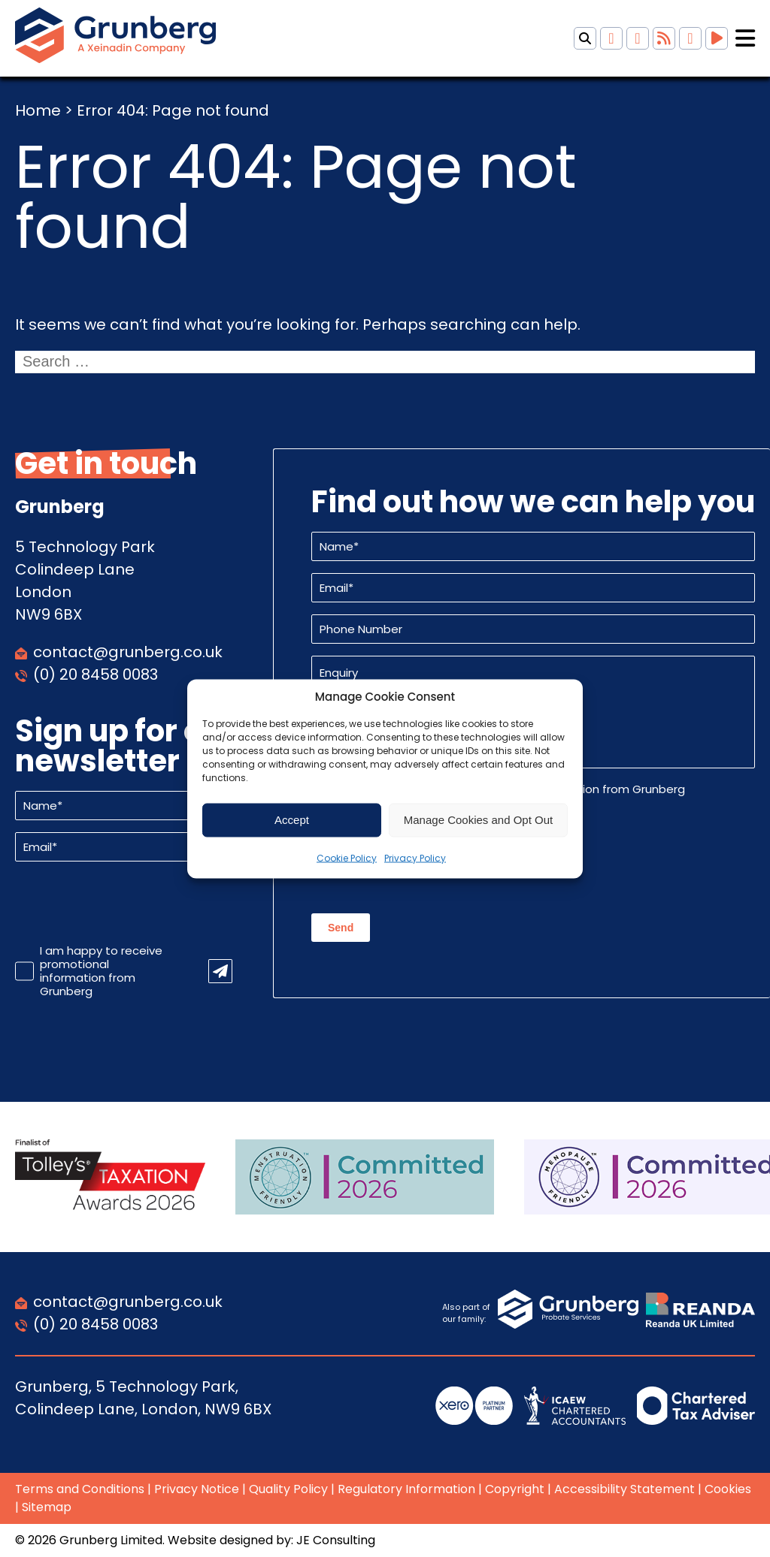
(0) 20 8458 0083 (95, 674)
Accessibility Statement (624, 1489)
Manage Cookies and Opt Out (478, 819)
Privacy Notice (196, 1489)
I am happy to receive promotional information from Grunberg (101, 971)
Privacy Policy (415, 857)
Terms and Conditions (79, 1489)
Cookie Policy (347, 857)
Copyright (514, 1489)
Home (38, 110)
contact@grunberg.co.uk (128, 651)
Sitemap (46, 1507)
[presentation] (129, 903)
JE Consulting (335, 1540)
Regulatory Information (406, 1489)
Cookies (728, 1489)
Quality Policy (288, 1489)
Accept (291, 819)
